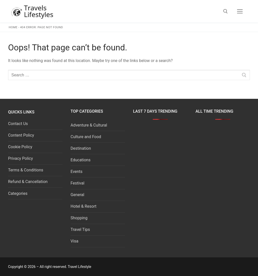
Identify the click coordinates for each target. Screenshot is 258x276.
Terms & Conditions (25, 170)
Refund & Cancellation (28, 181)
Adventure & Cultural (89, 125)
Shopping (79, 218)
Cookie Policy (20, 146)
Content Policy (21, 135)
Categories (17, 193)
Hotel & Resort (83, 206)
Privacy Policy (20, 158)
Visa (74, 241)
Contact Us (18, 123)
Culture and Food (86, 136)
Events (76, 171)
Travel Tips (80, 229)
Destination (81, 148)
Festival (77, 183)
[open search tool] (225, 11)
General (77, 194)
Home (13, 27)
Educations (80, 160)
